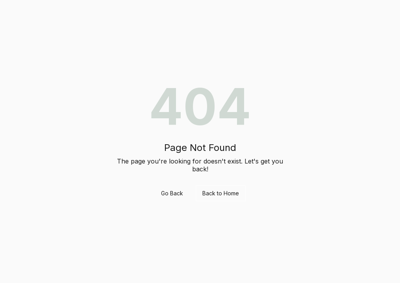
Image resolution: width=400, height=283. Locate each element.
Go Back (172, 193)
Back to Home (220, 193)
